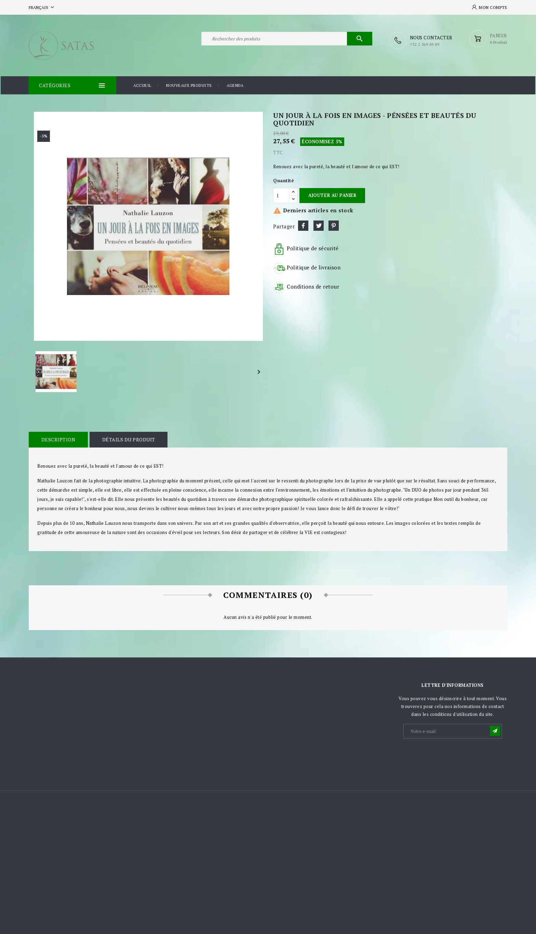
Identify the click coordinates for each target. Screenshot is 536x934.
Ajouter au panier (332, 194)
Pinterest (334, 225)
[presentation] (456, 755)
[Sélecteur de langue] (42, 7)
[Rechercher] (286, 40)
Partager (303, 225)
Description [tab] (58, 439)
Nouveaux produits (189, 85)
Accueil (142, 85)
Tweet (318, 225)
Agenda (235, 85)
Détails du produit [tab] (126, 439)
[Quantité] (281, 194)
